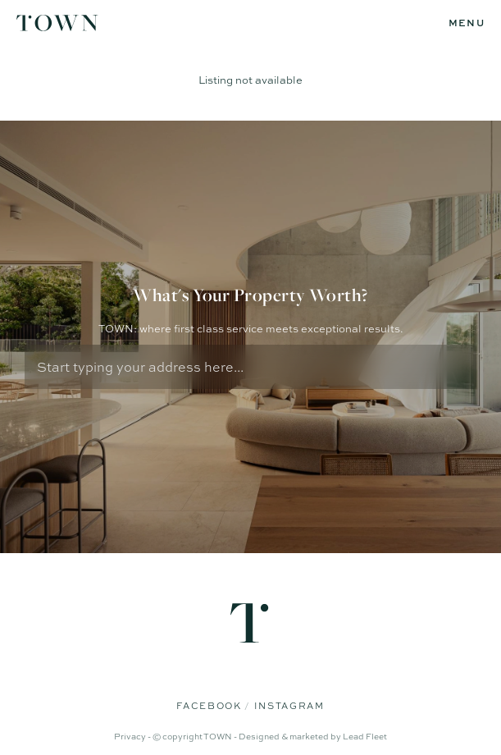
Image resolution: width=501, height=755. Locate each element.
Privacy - (133, 736)
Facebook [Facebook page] (210, 706)
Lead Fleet (365, 736)
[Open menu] (467, 23)
